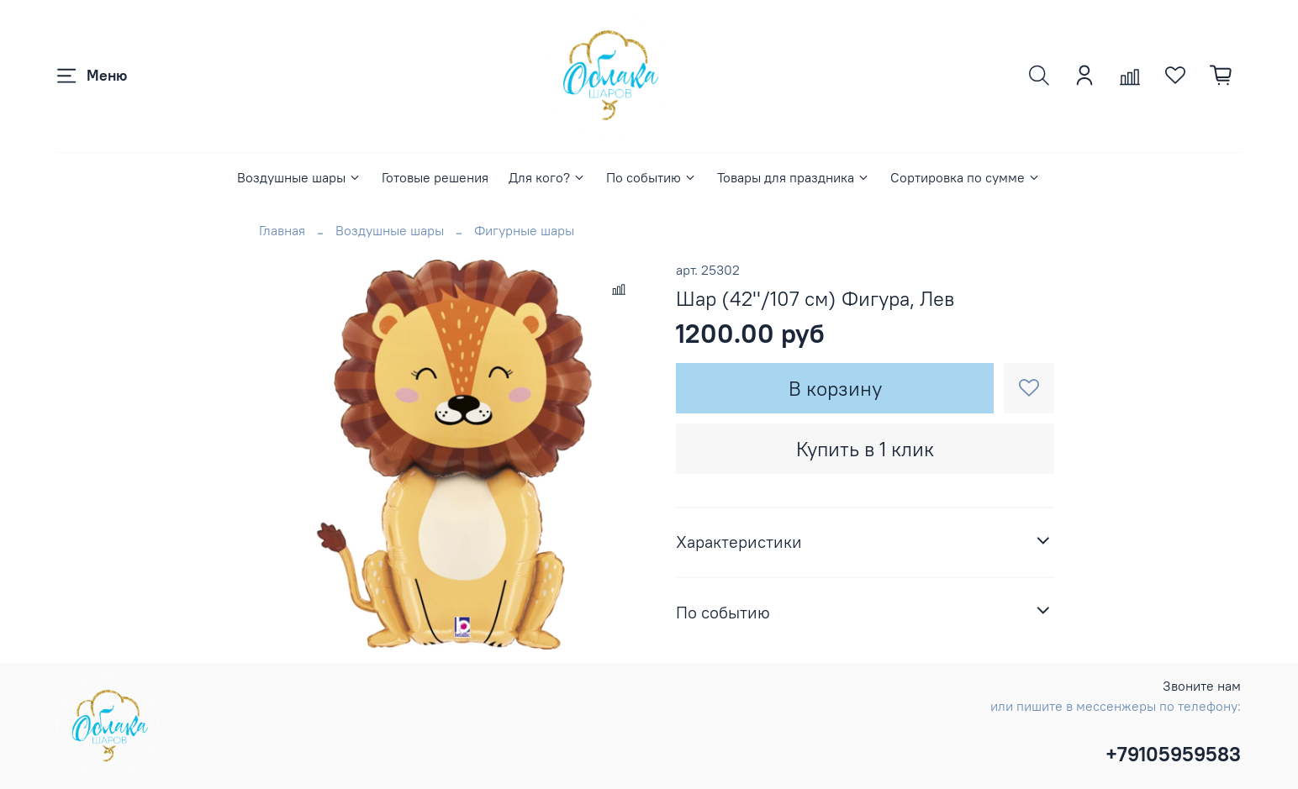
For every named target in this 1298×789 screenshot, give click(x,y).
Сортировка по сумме (965, 177)
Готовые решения (435, 177)
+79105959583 (1173, 753)
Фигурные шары (524, 230)
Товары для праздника (793, 177)
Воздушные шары (299, 177)
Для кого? (547, 177)
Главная (282, 230)
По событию (651, 177)
